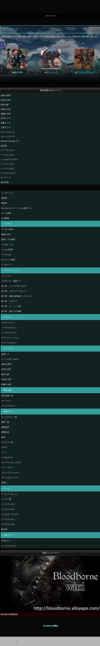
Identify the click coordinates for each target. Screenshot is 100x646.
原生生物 (18, 72)
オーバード (51, 72)
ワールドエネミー (85, 72)
